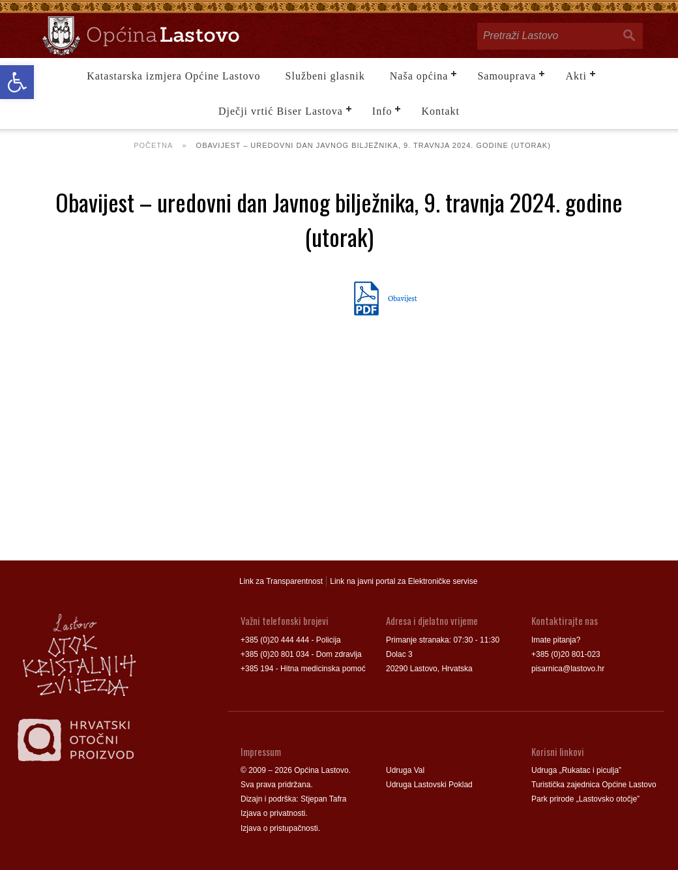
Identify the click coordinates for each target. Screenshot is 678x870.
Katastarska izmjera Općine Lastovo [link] (173, 75)
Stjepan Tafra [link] (324, 799)
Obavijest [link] (402, 298)
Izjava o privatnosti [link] (273, 813)
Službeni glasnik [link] (325, 75)
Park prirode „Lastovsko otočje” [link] (585, 799)
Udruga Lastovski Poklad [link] (429, 784)
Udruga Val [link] (405, 770)
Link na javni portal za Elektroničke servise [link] (403, 581)
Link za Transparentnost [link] (281, 581)
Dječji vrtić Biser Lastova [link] (280, 111)
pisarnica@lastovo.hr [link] (567, 668)
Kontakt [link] (440, 111)
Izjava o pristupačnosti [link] (279, 828)
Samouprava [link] (506, 75)
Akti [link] (575, 75)
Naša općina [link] (419, 75)
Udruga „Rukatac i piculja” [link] (576, 770)
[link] (17, 82)
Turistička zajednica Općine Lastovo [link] (593, 784)
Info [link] (382, 111)
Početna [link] (153, 145)
